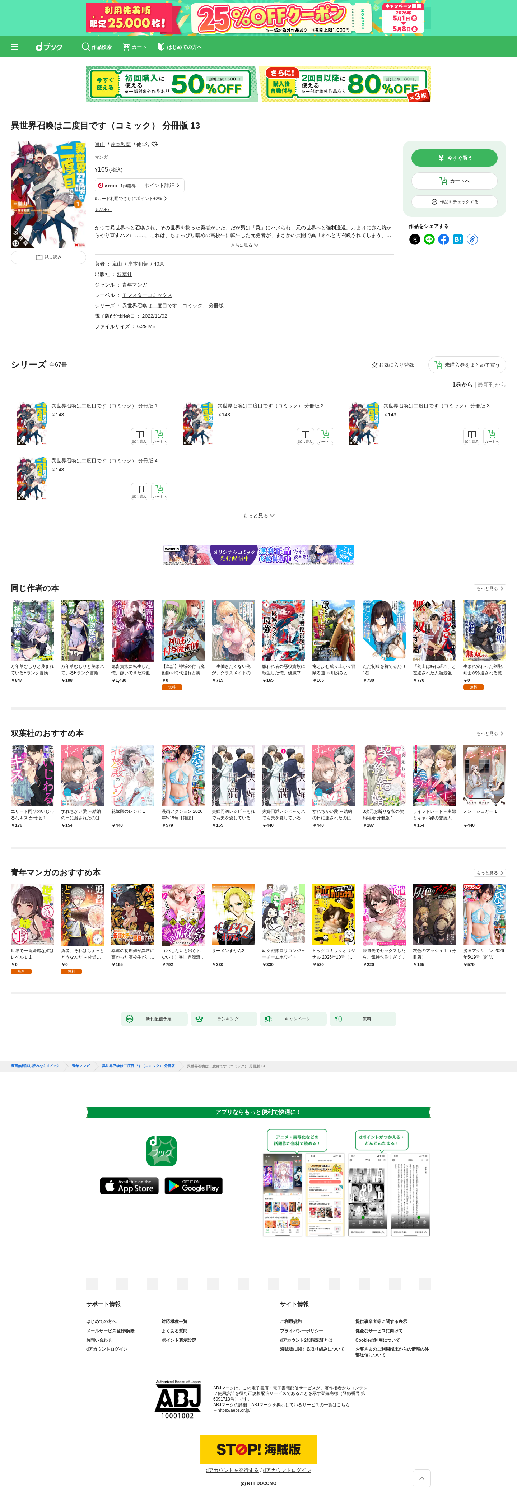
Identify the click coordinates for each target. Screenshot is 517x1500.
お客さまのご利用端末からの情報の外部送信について (392, 1352)
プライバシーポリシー (301, 1330)
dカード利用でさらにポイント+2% (128, 198)
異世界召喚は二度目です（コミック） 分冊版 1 (104, 406)
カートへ (460, 181)
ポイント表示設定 (179, 1340)
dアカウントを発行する (232, 1470)
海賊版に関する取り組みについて (312, 1349)
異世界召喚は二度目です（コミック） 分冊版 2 (271, 406)
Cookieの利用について (377, 1340)
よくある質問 (174, 1330)
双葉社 (124, 274)
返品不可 (103, 209)
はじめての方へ (101, 1321)
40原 (159, 264)
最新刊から (492, 385)
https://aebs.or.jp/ (234, 1410)
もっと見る (487, 588)
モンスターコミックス (147, 295)
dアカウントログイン (106, 1349)
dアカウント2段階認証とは (306, 1340)
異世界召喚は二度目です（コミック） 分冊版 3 (436, 406)
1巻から (462, 385)
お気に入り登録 (396, 365)
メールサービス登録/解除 (110, 1330)
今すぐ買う (459, 158)
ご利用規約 (291, 1321)
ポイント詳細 (159, 185)
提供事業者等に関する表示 (381, 1321)
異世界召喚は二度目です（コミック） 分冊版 (173, 305)
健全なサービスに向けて (379, 1330)
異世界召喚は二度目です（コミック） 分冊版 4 (104, 460)
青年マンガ (134, 285)
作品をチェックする (459, 201)
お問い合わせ (99, 1340)
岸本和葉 (121, 144)
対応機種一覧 (174, 1321)
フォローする (154, 144)
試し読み (53, 257)
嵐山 (100, 144)
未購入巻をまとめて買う (472, 365)
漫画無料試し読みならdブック (35, 1066)
